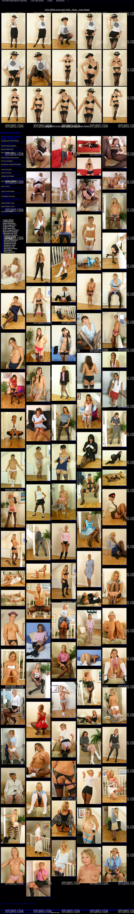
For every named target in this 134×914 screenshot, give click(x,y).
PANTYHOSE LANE (7, 203)
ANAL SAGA (5, 186)
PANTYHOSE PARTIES (8, 146)
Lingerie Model (8, 220)
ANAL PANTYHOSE (8, 191)
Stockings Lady (9, 247)
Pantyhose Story (10, 245)
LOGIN (49, 1)
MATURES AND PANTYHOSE (11, 164)
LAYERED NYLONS (8, 196)
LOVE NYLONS (6, 169)
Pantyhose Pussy (10, 243)
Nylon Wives (8, 238)
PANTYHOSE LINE (7, 152)
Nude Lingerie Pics (9, 225)
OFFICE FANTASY (7, 211)
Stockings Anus (9, 252)
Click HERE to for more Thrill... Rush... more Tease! (67, 10)
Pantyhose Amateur (11, 235)
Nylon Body (8, 250)
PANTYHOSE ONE (7, 149)
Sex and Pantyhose (11, 240)
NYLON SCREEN (7, 161)
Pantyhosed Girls (10, 237)
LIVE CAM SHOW (37, 1)
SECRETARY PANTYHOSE (10, 141)
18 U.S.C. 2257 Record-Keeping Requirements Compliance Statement (18, 903)
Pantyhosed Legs (10, 242)
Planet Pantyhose (9, 223)
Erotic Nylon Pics (9, 228)
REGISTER (60, 1)
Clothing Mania (8, 221)
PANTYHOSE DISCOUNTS (10, 158)
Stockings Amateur (10, 248)
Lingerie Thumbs (9, 227)
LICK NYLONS (6, 173)
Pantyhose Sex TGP (10, 233)
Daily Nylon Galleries (10, 232)
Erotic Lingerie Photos (11, 230)
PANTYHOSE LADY (8, 206)
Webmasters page (55, 912)
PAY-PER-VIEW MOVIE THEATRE (14, 1)
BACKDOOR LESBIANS (9, 181)
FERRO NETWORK (7, 176)
